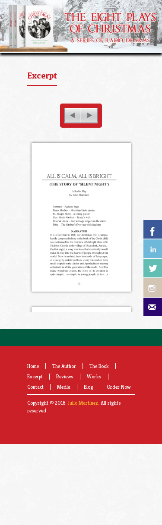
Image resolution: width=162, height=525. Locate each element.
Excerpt (42, 75)
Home (33, 381)
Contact (35, 402)
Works (94, 391)
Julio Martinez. (83, 418)
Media (63, 402)
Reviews (64, 391)
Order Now (118, 402)
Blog (88, 402)
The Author (64, 381)
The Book (99, 381)
